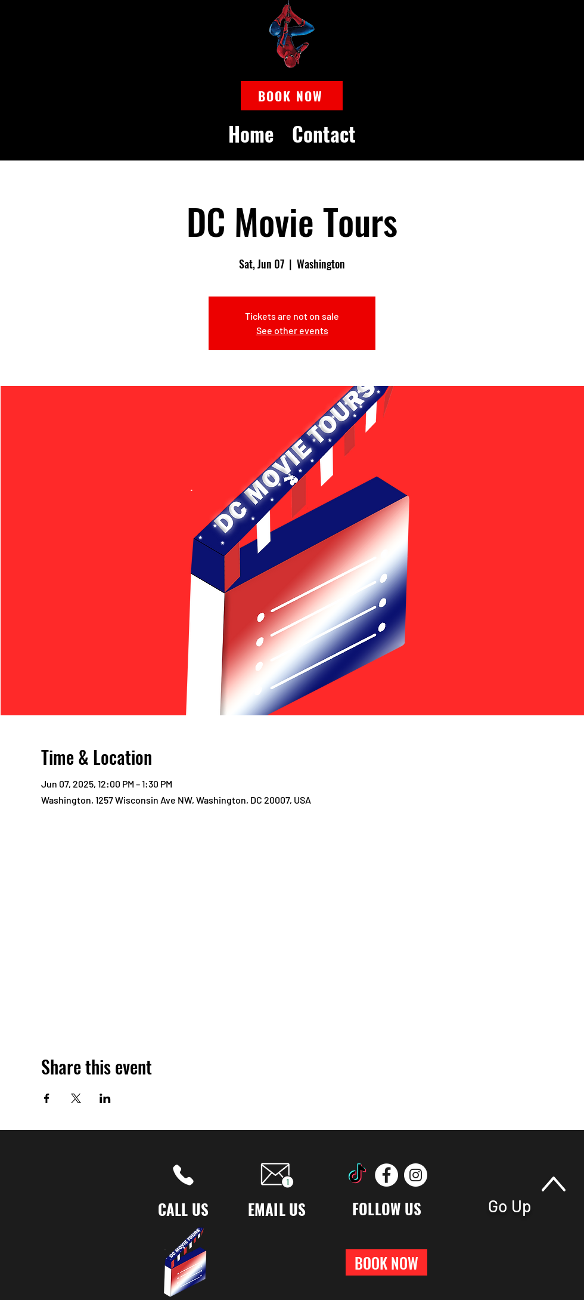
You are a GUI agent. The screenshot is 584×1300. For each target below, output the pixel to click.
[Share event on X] (76, 1098)
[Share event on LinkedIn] (105, 1098)
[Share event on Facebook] (46, 1098)
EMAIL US (277, 1209)
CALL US (183, 1209)
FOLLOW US (386, 1208)
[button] (292, 95)
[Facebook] (386, 1175)
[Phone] (183, 1175)
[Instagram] (415, 1175)
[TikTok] (357, 1175)
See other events (292, 330)
